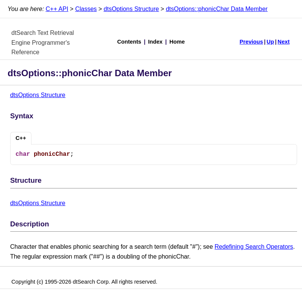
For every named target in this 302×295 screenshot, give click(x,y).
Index (155, 42)
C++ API (57, 9)
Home (177, 42)
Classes (86, 9)
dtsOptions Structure (131, 9)
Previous (251, 42)
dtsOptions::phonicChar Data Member (217, 9)
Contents (129, 42)
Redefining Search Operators (253, 246)
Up (270, 42)
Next (284, 42)
